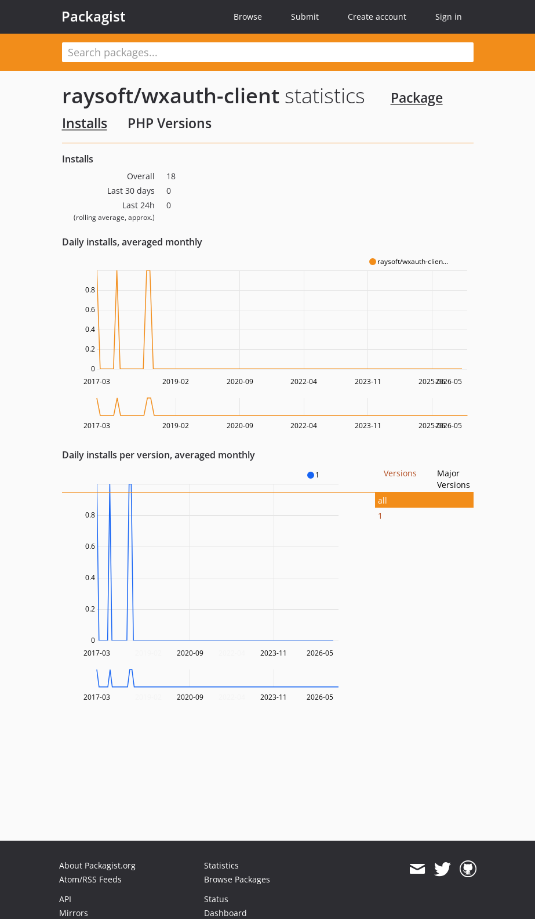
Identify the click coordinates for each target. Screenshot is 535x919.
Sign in (448, 16)
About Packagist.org (97, 865)
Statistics (221, 865)
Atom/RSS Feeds (90, 879)
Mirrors (73, 912)
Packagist (93, 16)
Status (216, 898)
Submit (305, 16)
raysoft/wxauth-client (170, 95)
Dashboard (225, 912)
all (382, 500)
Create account (377, 16)
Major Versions (453, 479)
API (65, 898)
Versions (400, 473)
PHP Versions (170, 123)
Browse (248, 16)
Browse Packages (237, 879)
